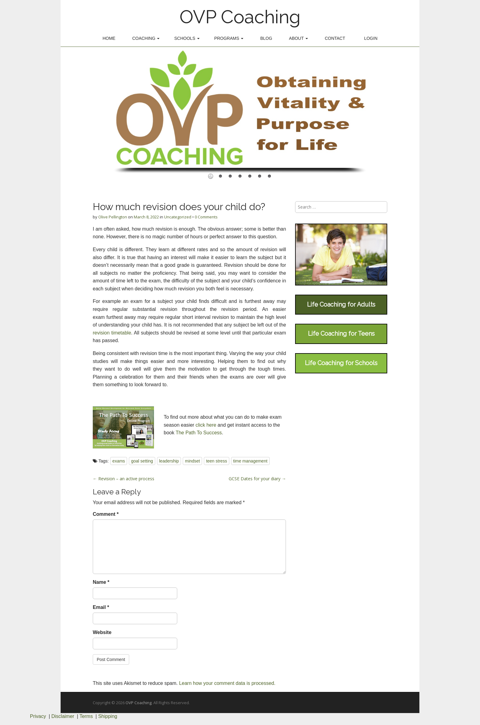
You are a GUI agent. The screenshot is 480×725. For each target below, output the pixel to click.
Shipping (107, 716)
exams (118, 461)
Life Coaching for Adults (341, 304)
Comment (105, 514)
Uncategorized (177, 217)
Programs (229, 38)
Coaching (145, 38)
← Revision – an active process (123, 478)
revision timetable (112, 332)
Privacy (38, 716)
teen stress (216, 461)
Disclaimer (62, 716)
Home (109, 38)
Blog (266, 38)
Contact (335, 38)
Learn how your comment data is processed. (227, 683)
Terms (86, 716)
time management (250, 461)
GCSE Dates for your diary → (257, 478)
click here (206, 425)
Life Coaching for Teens (341, 333)
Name (101, 582)
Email (101, 607)
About (298, 38)
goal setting (142, 461)
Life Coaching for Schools (341, 363)
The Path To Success (199, 432)
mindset (192, 461)
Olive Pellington (112, 217)
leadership (169, 461)
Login (370, 38)
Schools (186, 38)
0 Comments (206, 217)
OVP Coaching (240, 17)
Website (102, 632)
